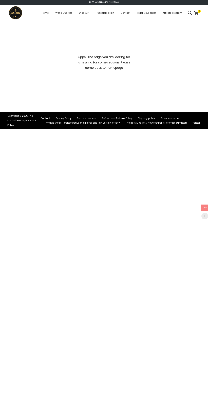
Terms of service (86, 118)
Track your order (170, 118)
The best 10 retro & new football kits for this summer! (156, 122)
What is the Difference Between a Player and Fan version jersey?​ (82, 122)
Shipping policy (146, 118)
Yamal (196, 122)
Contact (45, 118)
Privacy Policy (63, 118)
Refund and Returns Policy (117, 118)
